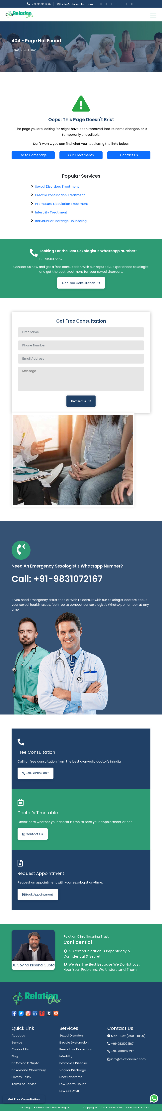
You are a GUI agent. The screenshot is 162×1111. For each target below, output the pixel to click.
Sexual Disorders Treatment (57, 186)
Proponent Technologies (54, 1107)
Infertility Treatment (51, 212)
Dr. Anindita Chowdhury (29, 1070)
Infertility (65, 1056)
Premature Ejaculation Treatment (61, 203)
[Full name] (81, 332)
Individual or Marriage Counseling (61, 221)
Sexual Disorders (71, 1035)
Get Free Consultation (78, 283)
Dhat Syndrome (71, 1077)
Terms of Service (24, 1084)
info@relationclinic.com (77, 4)
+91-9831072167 (41, 4)
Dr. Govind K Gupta (25, 1063)
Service (17, 1042)
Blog (15, 1056)
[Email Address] (81, 359)
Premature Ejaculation (75, 1049)
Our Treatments (81, 155)
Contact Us (129, 155)
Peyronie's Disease (73, 1063)
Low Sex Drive (69, 1091)
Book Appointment (37, 894)
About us (18, 1035)
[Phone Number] (81, 345)
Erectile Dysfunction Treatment (60, 195)
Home (16, 50)
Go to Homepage (33, 155)
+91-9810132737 (122, 1051)
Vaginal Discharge (72, 1070)
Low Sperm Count (72, 1084)
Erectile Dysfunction (74, 1042)
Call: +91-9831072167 (57, 579)
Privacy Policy (21, 1077)
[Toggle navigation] (153, 15)
